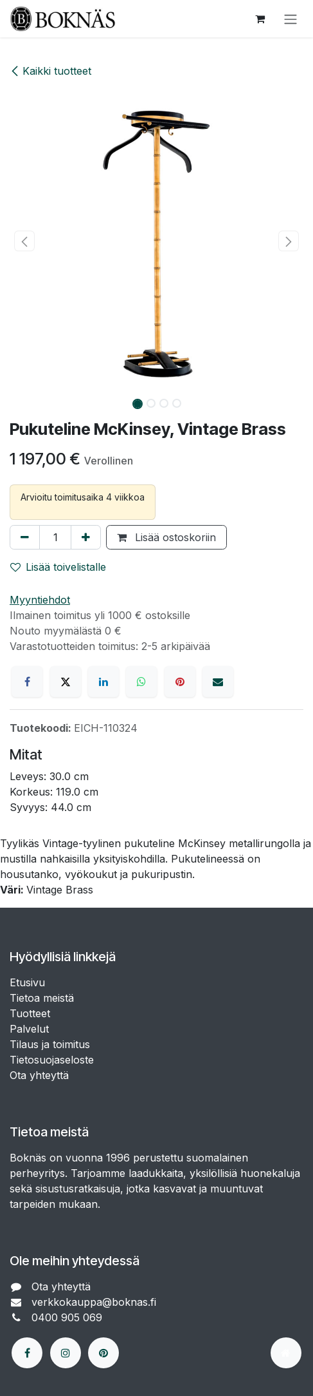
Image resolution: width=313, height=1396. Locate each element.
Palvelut (29, 1028)
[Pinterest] (180, 681)
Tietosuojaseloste (53, 1059)
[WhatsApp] (141, 681)
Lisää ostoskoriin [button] (166, 537)
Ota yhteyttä (39, 1075)
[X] (65, 681)
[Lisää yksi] (86, 537)
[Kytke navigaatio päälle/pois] (290, 18)
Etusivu (27, 982)
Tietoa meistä (42, 997)
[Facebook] (27, 681)
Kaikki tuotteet (50, 70)
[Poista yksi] (25, 537)
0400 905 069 (68, 1317)
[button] (24, 241)
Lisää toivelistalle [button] (58, 566)
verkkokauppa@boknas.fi (95, 1302)
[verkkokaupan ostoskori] (260, 19)
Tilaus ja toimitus (50, 1044)
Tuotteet (30, 1013)
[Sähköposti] (217, 681)
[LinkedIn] (103, 681)
